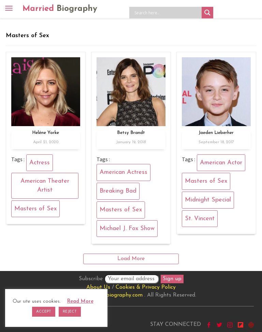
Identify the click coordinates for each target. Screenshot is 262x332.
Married (60, 9)
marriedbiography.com (115, 295)
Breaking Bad (118, 191)
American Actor (221, 163)
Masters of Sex (35, 209)
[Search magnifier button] (207, 12)
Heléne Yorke (45, 133)
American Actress (123, 172)
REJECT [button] (70, 312)
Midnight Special (208, 200)
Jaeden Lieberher (216, 133)
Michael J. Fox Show (127, 228)
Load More (131, 258)
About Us (98, 287)
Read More (80, 301)
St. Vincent (200, 218)
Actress (39, 163)
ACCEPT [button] (43, 312)
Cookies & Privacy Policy (146, 287)
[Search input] (167, 12)
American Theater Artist (44, 185)
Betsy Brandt (131, 133)
